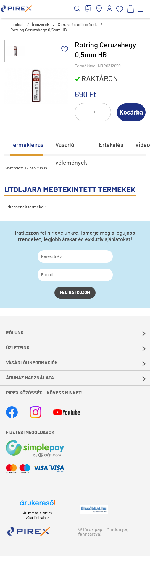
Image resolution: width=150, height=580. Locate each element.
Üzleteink (18, 347)
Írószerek (40, 25)
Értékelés (111, 145)
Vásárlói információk (32, 362)
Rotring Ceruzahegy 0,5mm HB (38, 30)
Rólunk (15, 332)
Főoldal (16, 25)
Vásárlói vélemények (71, 148)
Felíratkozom (75, 292)
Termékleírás (26, 145)
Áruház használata (30, 378)
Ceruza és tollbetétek (77, 25)
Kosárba (131, 112)
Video (142, 145)
